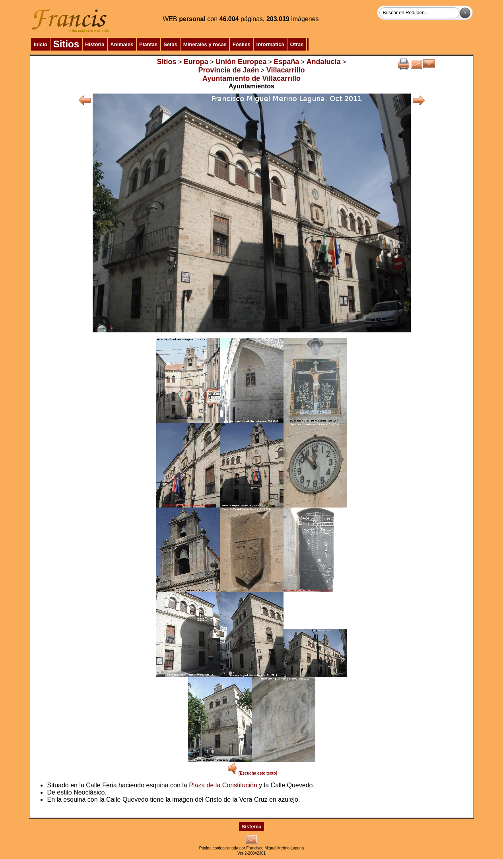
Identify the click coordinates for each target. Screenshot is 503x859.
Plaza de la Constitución (223, 785)
